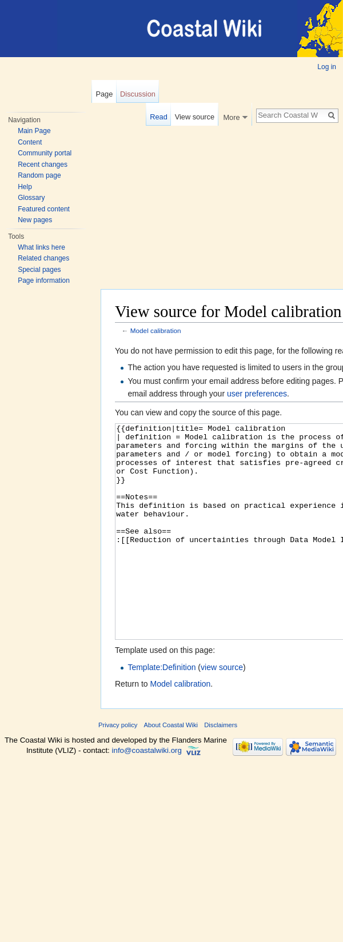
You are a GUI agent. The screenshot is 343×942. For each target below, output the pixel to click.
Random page (39, 175)
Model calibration (155, 330)
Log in (326, 67)
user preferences (257, 393)
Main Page (34, 131)
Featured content (44, 209)
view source (222, 710)
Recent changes (42, 165)
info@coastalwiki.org (147, 793)
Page (104, 94)
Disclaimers (220, 767)
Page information (44, 280)
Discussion (137, 94)
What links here (41, 247)
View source (194, 117)
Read (158, 117)
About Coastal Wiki (171, 767)
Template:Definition (161, 710)
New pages (35, 220)
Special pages (39, 270)
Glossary (31, 198)
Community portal (44, 153)
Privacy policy (117, 767)
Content (30, 142)
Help (25, 187)
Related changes (43, 258)
